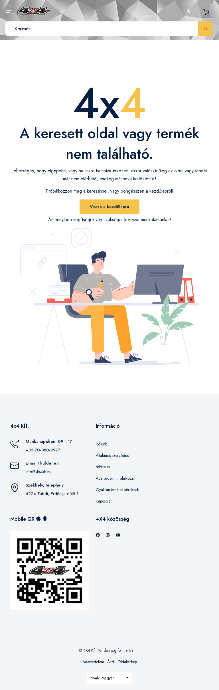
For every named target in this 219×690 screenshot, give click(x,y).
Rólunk (101, 444)
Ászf (110, 662)
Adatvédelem (93, 662)
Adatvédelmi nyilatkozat (115, 478)
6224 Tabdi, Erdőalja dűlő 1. (53, 494)
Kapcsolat (103, 501)
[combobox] (109, 678)
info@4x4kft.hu (38, 472)
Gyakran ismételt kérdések (117, 490)
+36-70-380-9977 (43, 450)
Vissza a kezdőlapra (109, 206)
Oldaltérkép (127, 662)
